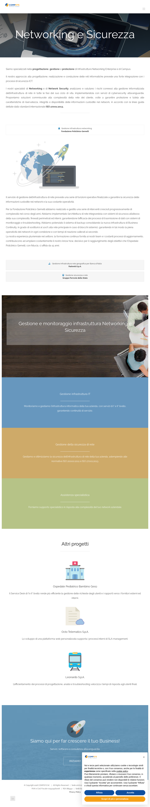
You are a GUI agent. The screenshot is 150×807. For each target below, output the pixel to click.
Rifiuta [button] (99, 792)
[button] (144, 757)
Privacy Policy (75, 792)
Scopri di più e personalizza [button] (114, 799)
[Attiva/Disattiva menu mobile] (144, 8)
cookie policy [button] (122, 771)
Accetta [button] (130, 792)
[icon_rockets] (75, 724)
